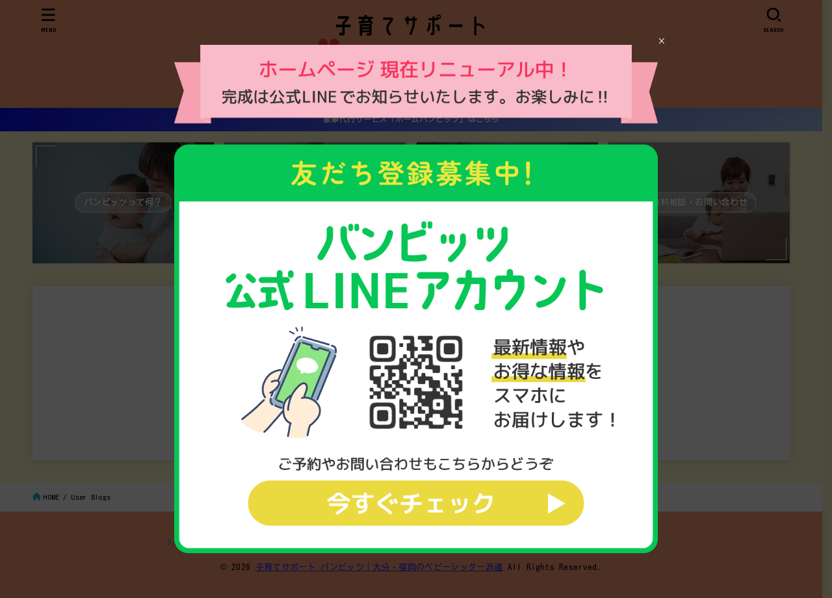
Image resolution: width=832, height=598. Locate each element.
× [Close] (661, 41)
